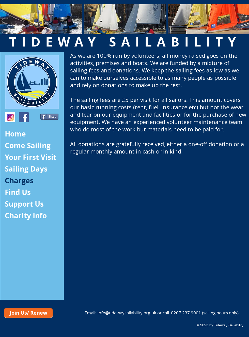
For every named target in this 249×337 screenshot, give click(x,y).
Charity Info (26, 216)
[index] (10, 117)
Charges (19, 181)
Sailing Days (26, 169)
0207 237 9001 (186, 313)
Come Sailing (28, 145)
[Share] (49, 117)
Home (15, 134)
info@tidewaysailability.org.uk (127, 313)
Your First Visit (30, 157)
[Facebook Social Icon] (24, 117)
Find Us (18, 192)
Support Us (24, 204)
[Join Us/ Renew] (28, 313)
